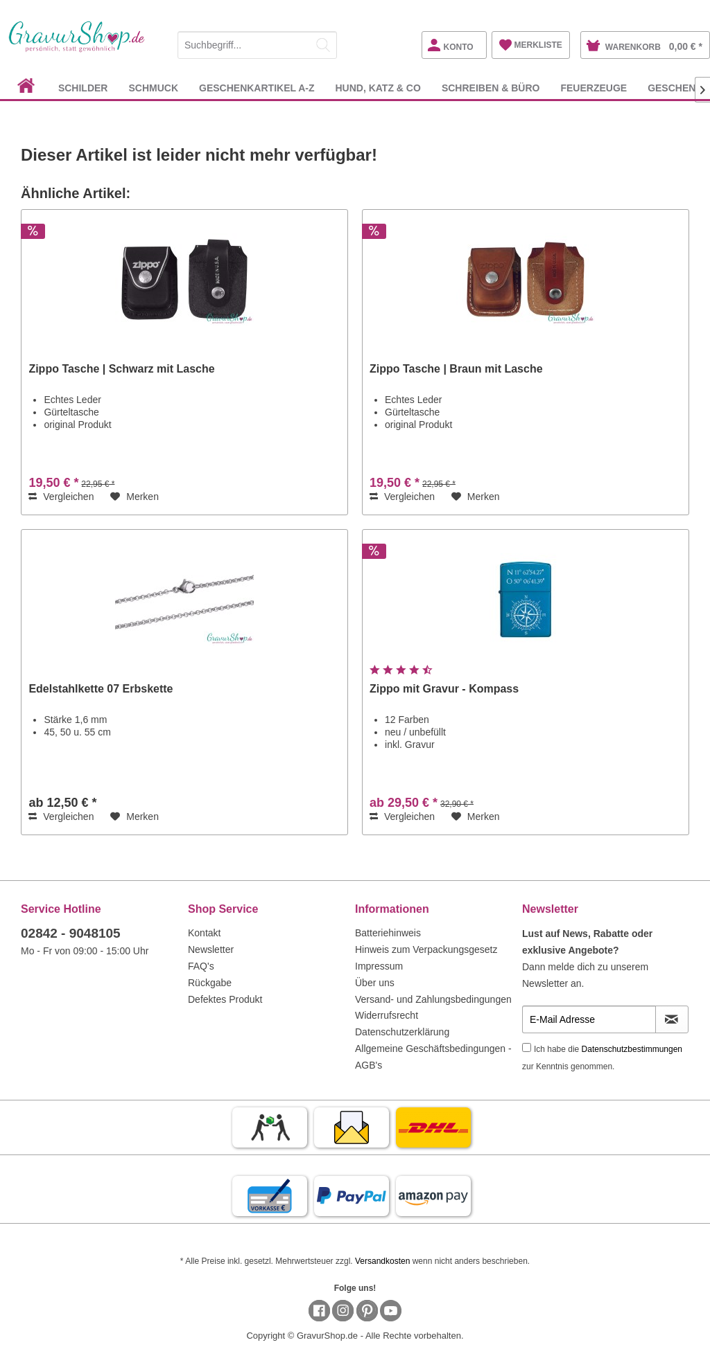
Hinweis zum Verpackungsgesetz (426, 949)
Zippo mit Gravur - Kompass (444, 689)
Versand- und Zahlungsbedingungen (433, 999)
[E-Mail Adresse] (589, 1019)
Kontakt (204, 932)
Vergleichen (61, 496)
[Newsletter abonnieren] (672, 1019)
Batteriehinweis (388, 932)
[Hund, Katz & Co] (377, 87)
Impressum (379, 966)
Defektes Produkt (225, 999)
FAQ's (201, 966)
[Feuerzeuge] (593, 87)
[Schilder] (83, 87)
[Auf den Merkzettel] (134, 496)
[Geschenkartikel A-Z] (256, 87)
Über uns (375, 982)
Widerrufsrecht (386, 1015)
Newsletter (211, 949)
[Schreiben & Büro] (491, 87)
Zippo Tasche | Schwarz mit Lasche (121, 369)
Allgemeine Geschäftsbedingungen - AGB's (433, 1057)
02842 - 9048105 (71, 933)
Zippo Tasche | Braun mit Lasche (456, 369)
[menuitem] (257, 42)
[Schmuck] (153, 87)
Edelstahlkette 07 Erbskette (100, 689)
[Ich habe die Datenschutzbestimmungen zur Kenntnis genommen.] (526, 1047)
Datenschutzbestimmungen (632, 1049)
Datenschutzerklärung (402, 1031)
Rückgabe (210, 982)
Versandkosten (382, 1261)
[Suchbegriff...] (257, 45)
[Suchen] (323, 45)
